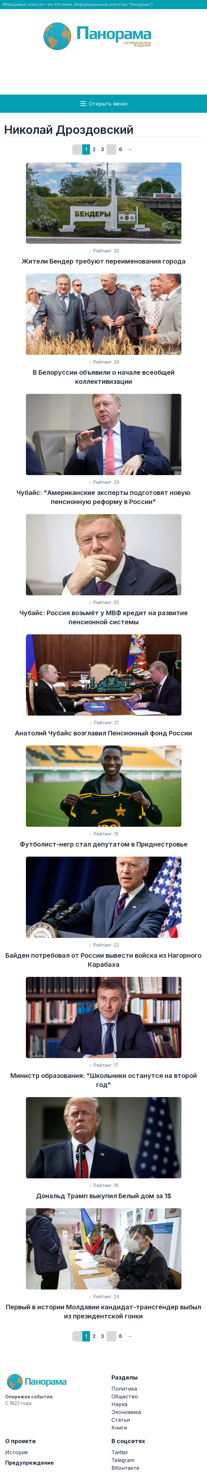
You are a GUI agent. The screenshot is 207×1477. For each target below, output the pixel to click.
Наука (119, 1404)
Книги (119, 1427)
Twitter (119, 1452)
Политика (124, 1388)
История (16, 1452)
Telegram (122, 1460)
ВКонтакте (125, 1468)
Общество (124, 1396)
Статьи (120, 1420)
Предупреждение (29, 1462)
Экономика (126, 1412)
